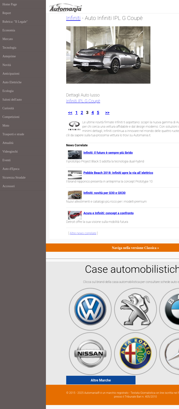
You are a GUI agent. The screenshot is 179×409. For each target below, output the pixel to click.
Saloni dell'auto (12, 99)
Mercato (7, 39)
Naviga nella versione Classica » (135, 248)
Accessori (8, 186)
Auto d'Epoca (10, 169)
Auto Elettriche (11, 82)
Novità (6, 65)
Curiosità (8, 108)
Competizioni (10, 117)
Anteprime (9, 56)
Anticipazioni (10, 73)
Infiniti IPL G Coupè (83, 101)
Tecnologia (9, 47)
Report (6, 13)
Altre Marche (101, 380)
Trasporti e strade (13, 134)
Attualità (7, 143)
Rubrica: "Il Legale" (15, 21)
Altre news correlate (83, 233)
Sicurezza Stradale (13, 177)
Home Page (9, 4)
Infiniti (73, 18)
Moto (5, 125)
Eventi (6, 160)
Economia (8, 30)
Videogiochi (10, 151)
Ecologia (8, 91)
